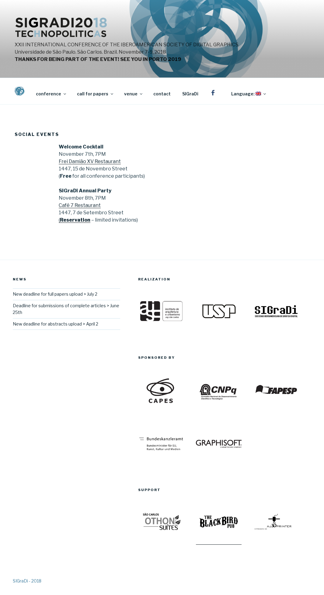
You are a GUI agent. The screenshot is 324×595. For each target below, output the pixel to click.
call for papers (95, 93)
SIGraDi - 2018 (27, 580)
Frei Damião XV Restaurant (90, 161)
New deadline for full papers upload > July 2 (55, 294)
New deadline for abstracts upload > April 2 (55, 323)
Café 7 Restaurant (80, 205)
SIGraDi (190, 93)
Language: (249, 93)
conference (51, 93)
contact (162, 93)
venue (133, 93)
